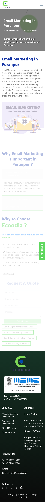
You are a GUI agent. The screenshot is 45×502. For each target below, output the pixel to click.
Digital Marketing (10, 428)
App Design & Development (8, 422)
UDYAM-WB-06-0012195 (22, 390)
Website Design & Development (10, 415)
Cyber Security (8, 432)
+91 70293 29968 (11, 463)
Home (6, 30)
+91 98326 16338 (11, 460)
